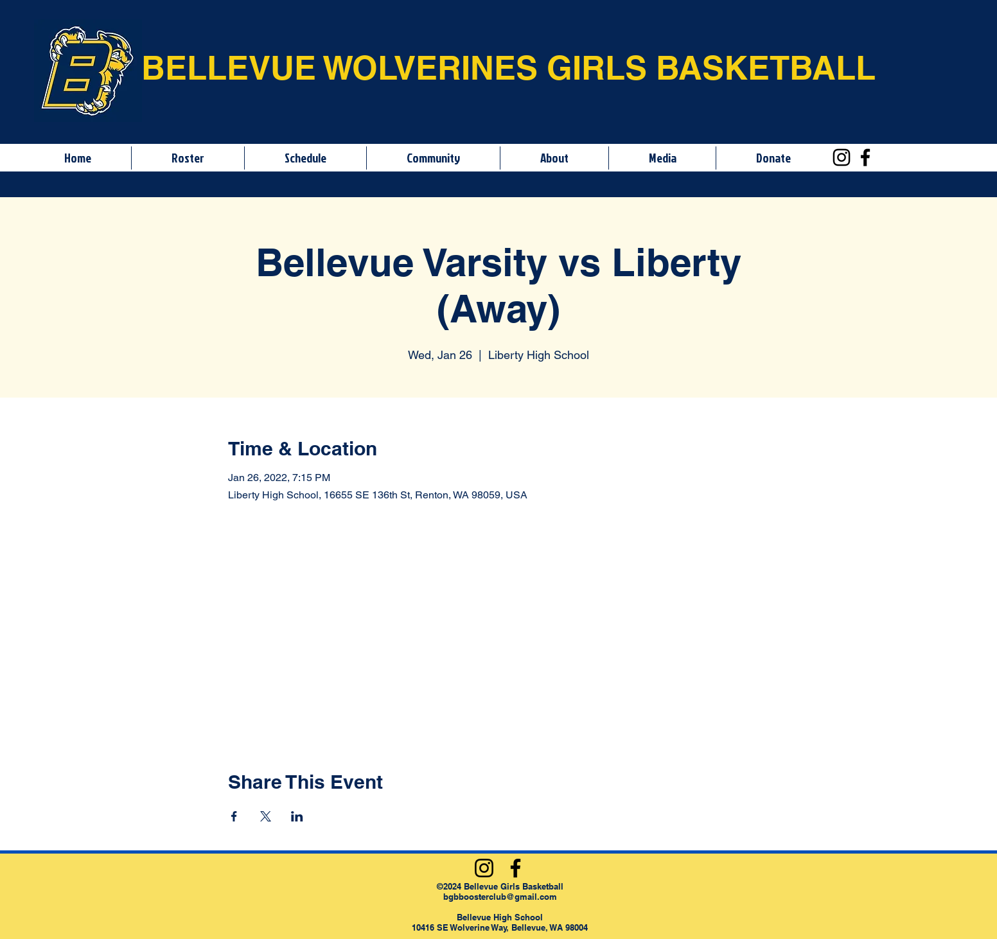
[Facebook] (865, 157)
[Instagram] (841, 157)
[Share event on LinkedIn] (297, 816)
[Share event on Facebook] (234, 816)
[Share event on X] (266, 816)
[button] (187, 158)
